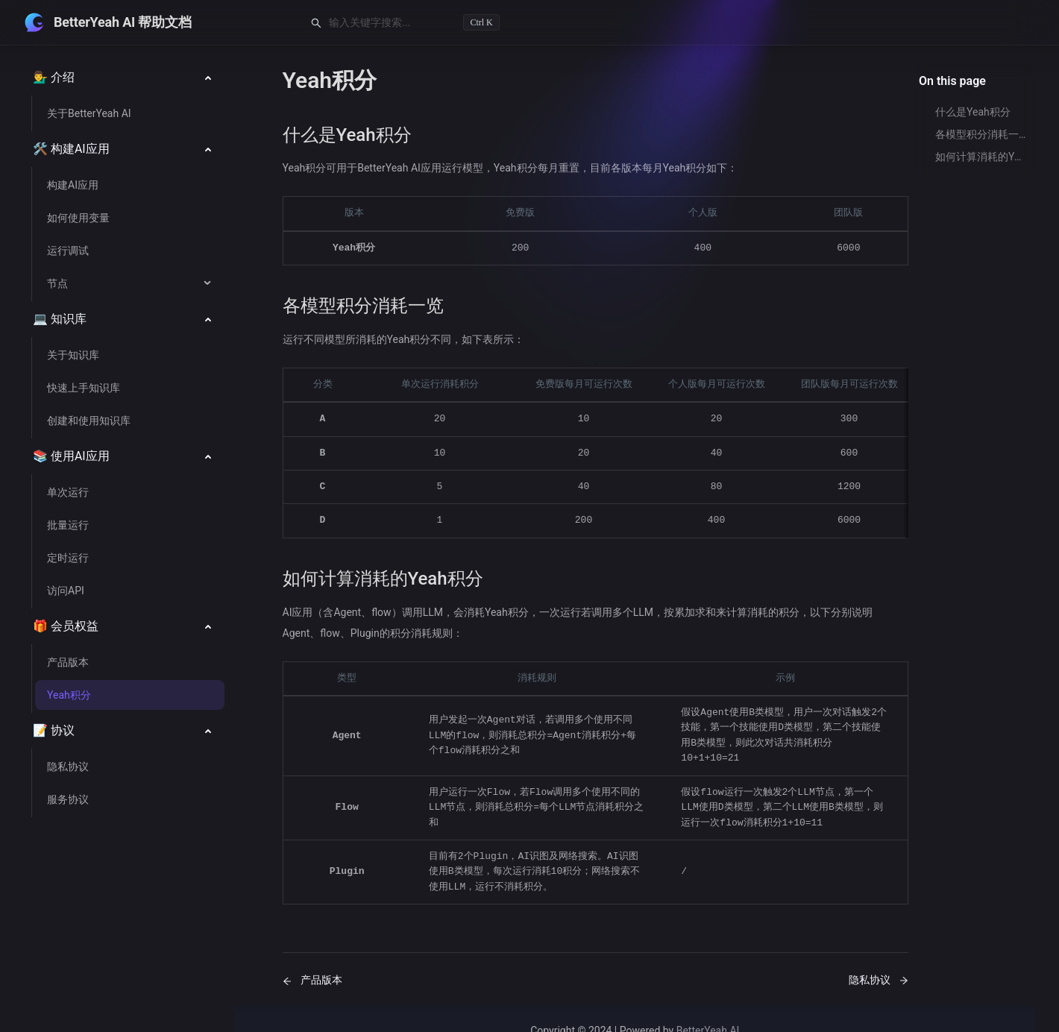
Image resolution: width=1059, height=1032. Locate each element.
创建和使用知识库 (89, 421)
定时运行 (68, 558)
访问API (65, 591)
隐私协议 (68, 767)
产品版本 (68, 662)
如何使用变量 (78, 218)
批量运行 (68, 525)
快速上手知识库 (83, 388)
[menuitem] (129, 77)
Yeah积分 (69, 695)
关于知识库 (73, 355)
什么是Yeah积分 (973, 112)
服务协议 (68, 799)
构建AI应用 (72, 185)
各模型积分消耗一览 (980, 134)
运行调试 (68, 251)
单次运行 (68, 492)
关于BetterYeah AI (89, 113)
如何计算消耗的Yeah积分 (980, 157)
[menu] (129, 456)
